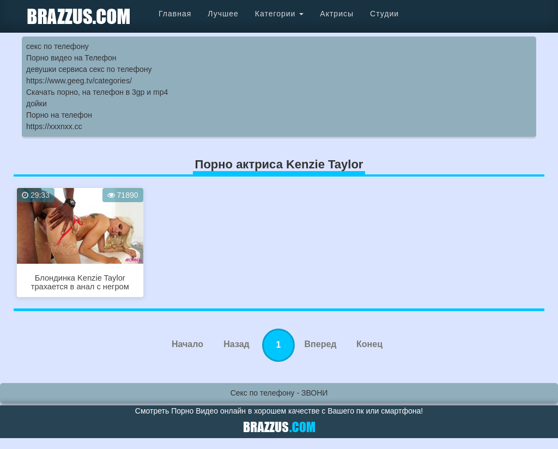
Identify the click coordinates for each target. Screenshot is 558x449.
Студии (384, 13)
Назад (236, 344)
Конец (369, 344)
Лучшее (223, 13)
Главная (175, 13)
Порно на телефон (59, 115)
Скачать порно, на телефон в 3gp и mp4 (97, 92)
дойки (36, 103)
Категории (279, 13)
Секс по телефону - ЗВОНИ (279, 393)
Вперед (321, 344)
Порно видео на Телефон (71, 57)
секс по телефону (57, 46)
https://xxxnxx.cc (54, 126)
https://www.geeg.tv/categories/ (79, 80)
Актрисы (337, 13)
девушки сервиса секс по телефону (88, 69)
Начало (187, 344)
